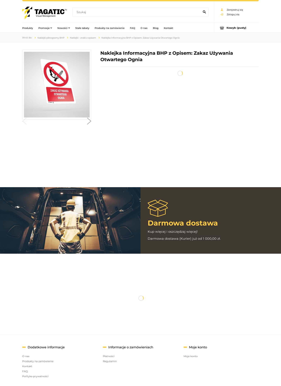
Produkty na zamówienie (37, 361)
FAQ (25, 371)
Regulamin (110, 361)
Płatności (109, 356)
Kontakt (27, 366)
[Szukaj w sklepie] (137, 12)
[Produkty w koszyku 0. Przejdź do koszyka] (236, 27)
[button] (24, 122)
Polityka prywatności (35, 376)
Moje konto (191, 356)
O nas (25, 356)
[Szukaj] (204, 12)
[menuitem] (27, 27)
